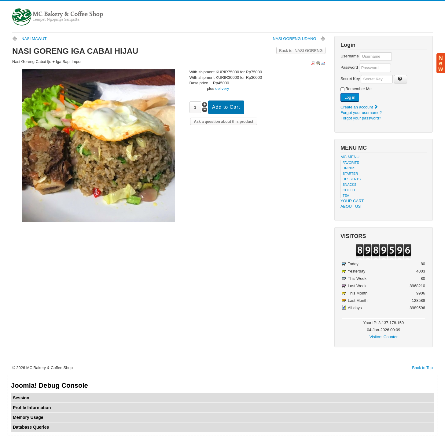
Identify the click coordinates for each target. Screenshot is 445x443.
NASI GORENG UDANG (294, 38)
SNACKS (349, 184)
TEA (346, 195)
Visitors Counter (384, 337)
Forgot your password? (360, 118)
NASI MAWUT (34, 38)
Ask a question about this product (223, 121)
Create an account (359, 107)
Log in (349, 97)
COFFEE (349, 190)
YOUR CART (352, 201)
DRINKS (349, 168)
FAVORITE (351, 162)
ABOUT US (350, 206)
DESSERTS (352, 179)
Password (349, 67)
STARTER (350, 173)
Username (349, 56)
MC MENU (349, 157)
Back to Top (422, 367)
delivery (222, 88)
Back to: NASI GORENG (300, 50)
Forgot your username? (361, 112)
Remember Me (358, 88)
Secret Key (350, 78)
